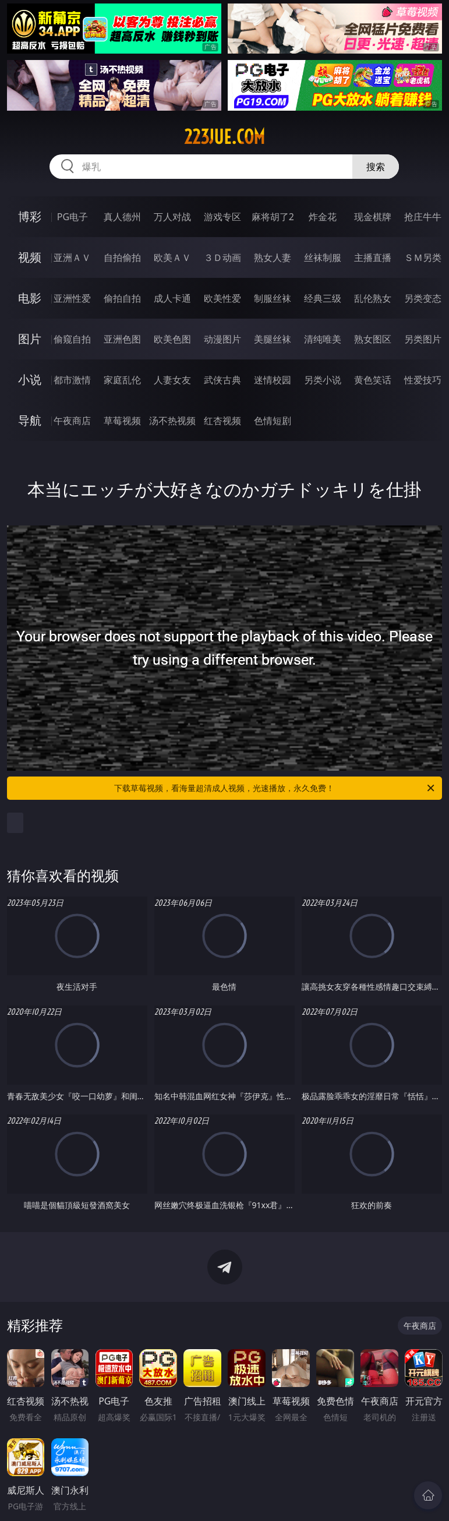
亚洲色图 (122, 339)
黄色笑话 (372, 379)
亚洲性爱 (72, 298)
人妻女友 (172, 379)
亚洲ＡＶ (72, 257)
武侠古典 (222, 379)
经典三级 (322, 298)
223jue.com (224, 137)
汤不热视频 (172, 420)
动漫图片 (222, 339)
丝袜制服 (322, 257)
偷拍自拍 (122, 298)
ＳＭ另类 (422, 257)
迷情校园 (272, 379)
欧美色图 (172, 339)
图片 (29, 339)
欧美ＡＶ (172, 257)
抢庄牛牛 (422, 216)
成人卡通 (172, 298)
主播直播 (372, 257)
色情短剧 (272, 420)
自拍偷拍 (122, 257)
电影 (29, 298)
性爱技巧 (422, 379)
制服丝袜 (272, 298)
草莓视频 (122, 420)
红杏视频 (222, 420)
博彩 (29, 216)
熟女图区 (372, 339)
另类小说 (322, 379)
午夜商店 (72, 420)
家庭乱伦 (122, 379)
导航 (29, 420)
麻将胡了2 (273, 216)
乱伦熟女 (372, 298)
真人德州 (122, 216)
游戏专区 (222, 216)
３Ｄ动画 (222, 257)
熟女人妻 (272, 257)
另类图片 (422, 339)
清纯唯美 (322, 339)
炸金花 (323, 216)
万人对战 (172, 216)
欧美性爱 (222, 298)
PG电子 (72, 216)
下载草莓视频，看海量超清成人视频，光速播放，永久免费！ (275, 788)
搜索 (375, 166)
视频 (29, 257)
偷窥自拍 (72, 339)
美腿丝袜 (272, 339)
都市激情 (72, 379)
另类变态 (422, 298)
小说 (29, 379)
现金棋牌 (372, 216)
